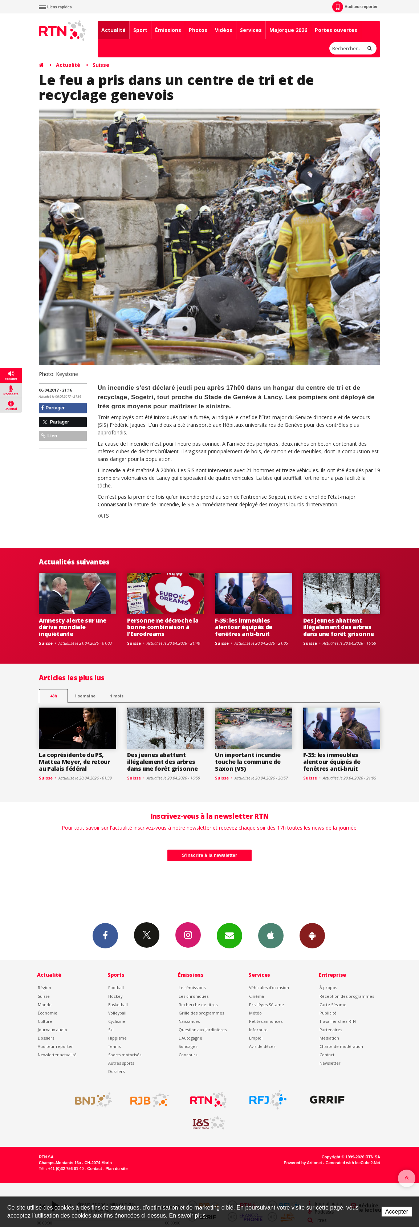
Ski (111, 1029)
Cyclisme (116, 1021)
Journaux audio (52, 1029)
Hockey (115, 996)
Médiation (329, 1038)
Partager (53, 407)
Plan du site (116, 1168)
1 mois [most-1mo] (116, 695)
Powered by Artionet (303, 1163)
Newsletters (229, 935)
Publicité (328, 1013)
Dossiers (46, 1038)
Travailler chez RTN (338, 1021)
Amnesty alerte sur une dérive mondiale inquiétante (72, 627)
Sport (140, 30)
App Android (312, 935)
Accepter (396, 1211)
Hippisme (117, 1038)
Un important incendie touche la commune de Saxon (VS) (248, 762)
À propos (328, 987)
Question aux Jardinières (203, 1029)
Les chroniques (193, 996)
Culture (45, 1021)
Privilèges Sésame (266, 1004)
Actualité (113, 30)
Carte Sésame (333, 1004)
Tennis (114, 1046)
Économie (47, 1013)
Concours (188, 1054)
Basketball (118, 1004)
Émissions (168, 30)
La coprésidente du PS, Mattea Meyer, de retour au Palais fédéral (74, 762)
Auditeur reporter (55, 1046)
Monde (45, 1004)
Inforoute (258, 1029)
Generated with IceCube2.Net (353, 1163)
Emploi (256, 1038)
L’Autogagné (190, 1038)
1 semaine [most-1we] (84, 695)
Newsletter (330, 1063)
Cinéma (256, 996)
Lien (49, 435)
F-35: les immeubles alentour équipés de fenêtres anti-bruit (243, 627)
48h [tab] (53, 695)
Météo (255, 1013)
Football (116, 987)
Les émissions (192, 987)
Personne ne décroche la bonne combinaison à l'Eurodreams (163, 627)
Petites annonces (265, 1021)
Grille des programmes (201, 1013)
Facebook (105, 935)
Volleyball (117, 1013)
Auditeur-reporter (355, 6)
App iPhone (271, 935)
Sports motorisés (124, 1054)
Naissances (189, 1021)
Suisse (101, 64)
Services (251, 30)
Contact (327, 1054)
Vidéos (223, 30)
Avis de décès (262, 1046)
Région (44, 987)
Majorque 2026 (288, 30)
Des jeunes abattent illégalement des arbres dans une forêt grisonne (338, 627)
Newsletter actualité (57, 1054)
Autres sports (121, 1063)
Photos (198, 30)
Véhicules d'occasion (269, 987)
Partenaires (331, 1029)
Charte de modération (341, 1046)
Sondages (188, 1046)
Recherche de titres (198, 1004)
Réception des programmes (347, 996)
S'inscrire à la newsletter (209, 855)
